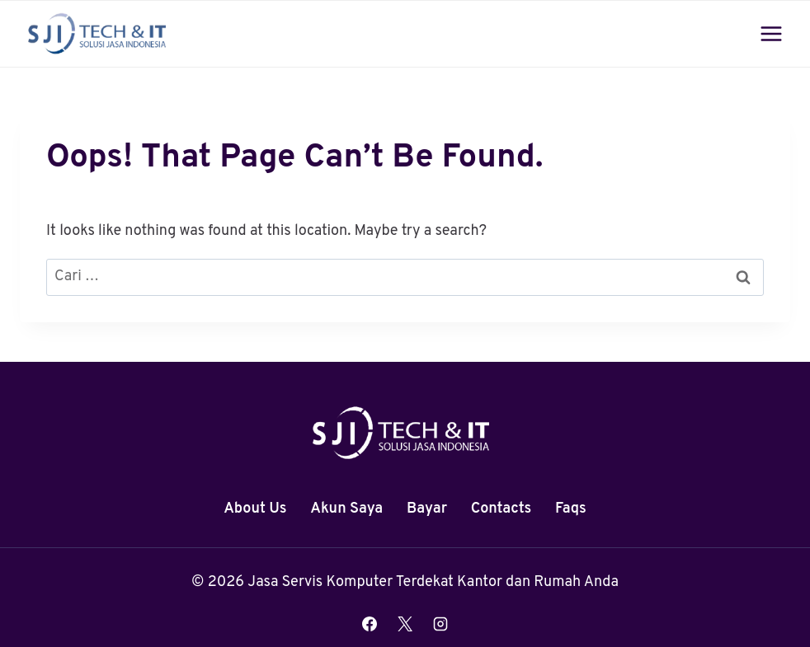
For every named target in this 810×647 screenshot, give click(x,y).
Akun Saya (346, 508)
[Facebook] (369, 624)
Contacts (501, 508)
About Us (255, 508)
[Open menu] (770, 33)
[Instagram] (440, 624)
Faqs (570, 508)
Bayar (427, 508)
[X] (405, 624)
